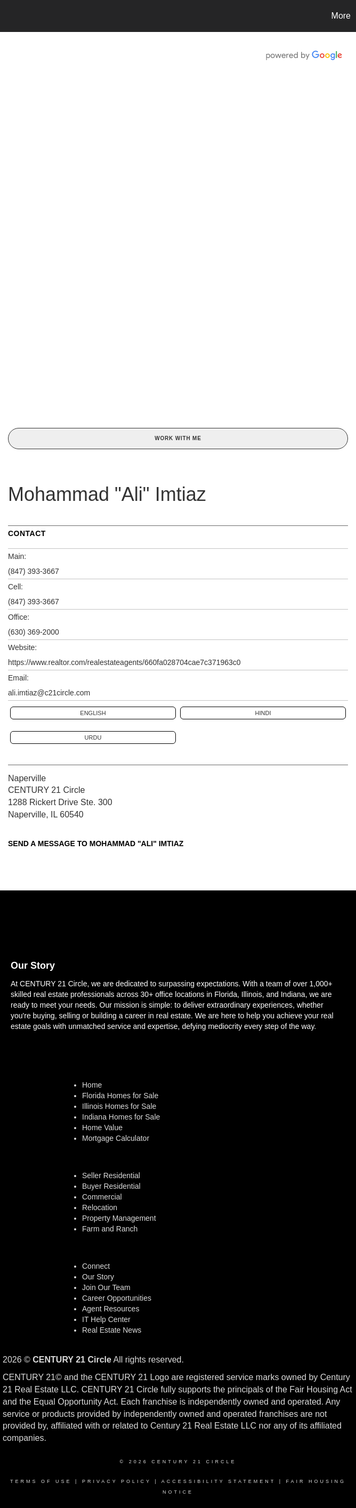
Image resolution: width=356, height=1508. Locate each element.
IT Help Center (106, 1319)
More (341, 15)
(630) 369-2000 (33, 632)
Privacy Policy (116, 1481)
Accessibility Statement (218, 1481)
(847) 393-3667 (33, 571)
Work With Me (178, 438)
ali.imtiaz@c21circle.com (49, 692)
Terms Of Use (41, 1481)
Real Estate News (111, 1330)
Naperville (27, 778)
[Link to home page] (13, 16)
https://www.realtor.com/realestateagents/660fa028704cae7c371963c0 (124, 662)
